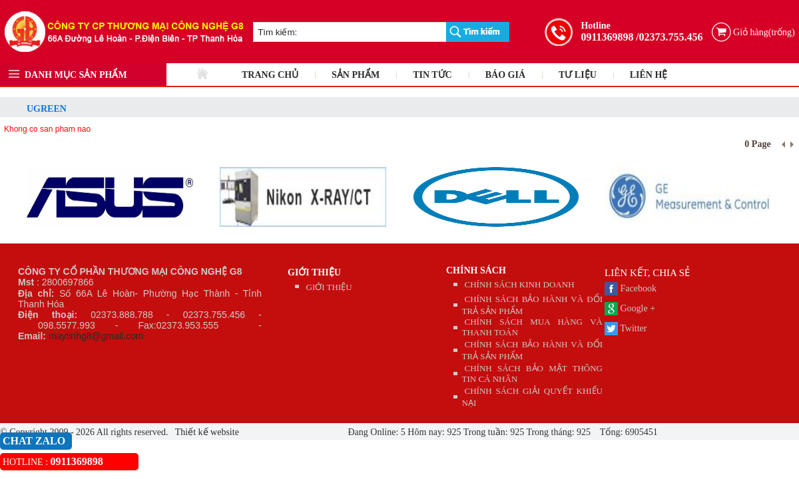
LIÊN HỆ (649, 75)
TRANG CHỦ (270, 75)
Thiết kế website (206, 432)
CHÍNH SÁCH (476, 270)
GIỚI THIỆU (314, 272)
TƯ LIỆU (578, 75)
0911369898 (607, 37)
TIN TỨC (432, 75)
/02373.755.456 (669, 37)
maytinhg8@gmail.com (96, 336)
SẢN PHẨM (356, 75)
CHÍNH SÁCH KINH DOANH (520, 284)
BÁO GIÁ (505, 75)
